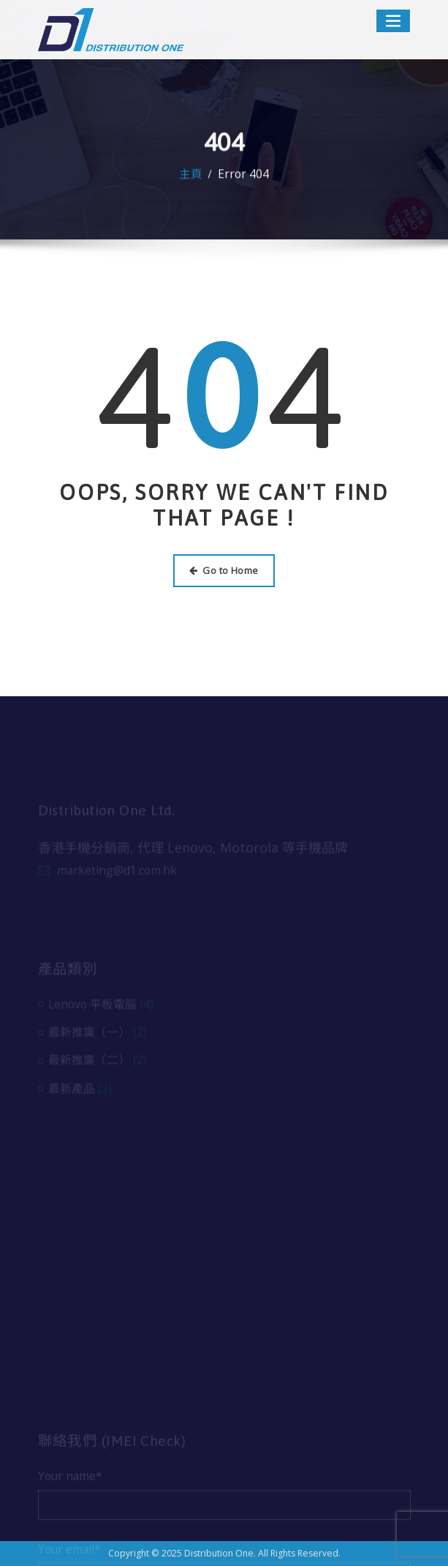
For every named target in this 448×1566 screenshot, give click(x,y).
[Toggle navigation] (393, 21)
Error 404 (243, 178)
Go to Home (223, 570)
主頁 (190, 178)
